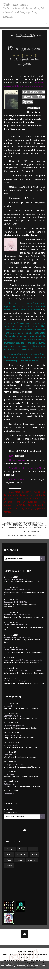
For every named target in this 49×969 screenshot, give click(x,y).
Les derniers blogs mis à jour (10, 954)
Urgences (22, 536)
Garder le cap (10, 794)
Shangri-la (8, 706)
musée (22, 524)
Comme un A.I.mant (12, 716)
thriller (9, 854)
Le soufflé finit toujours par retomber (28, 660)
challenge (31, 860)
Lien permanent (32, 532)
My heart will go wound (14, 726)
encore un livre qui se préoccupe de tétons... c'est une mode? (24, 526)
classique (10, 849)
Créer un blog (20, 951)
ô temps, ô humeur (25, 681)
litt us (9, 860)
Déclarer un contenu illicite (11, 960)
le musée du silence (19, 522)
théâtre (22, 849)
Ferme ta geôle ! (11, 755)
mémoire (15, 524)
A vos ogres (9, 774)
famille (9, 865)
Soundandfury (9, 590)
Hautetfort (30, 951)
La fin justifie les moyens (25, 61)
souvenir (36, 524)
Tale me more (16, 4)
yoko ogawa (33, 522)
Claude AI (7, 579)
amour (33, 849)
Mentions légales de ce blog (28, 960)
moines (20, 526)
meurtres (12, 526)
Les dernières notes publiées (28, 954)
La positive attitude (12, 735)
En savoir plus (30, 967)
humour (19, 860)
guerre (34, 854)
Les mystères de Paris (14, 764)
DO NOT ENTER (20, 579)
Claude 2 (7, 660)
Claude (6, 670)
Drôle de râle (9, 784)
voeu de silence (30, 526)
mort (28, 524)
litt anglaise (21, 854)
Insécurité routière (12, 745)
